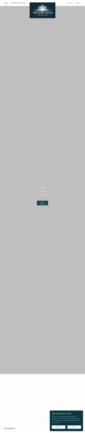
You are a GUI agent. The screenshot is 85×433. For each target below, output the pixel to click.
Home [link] (6, 3)
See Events (42, 203)
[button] (18, 3)
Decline (58, 427)
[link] (42, 2)
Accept (74, 427)
